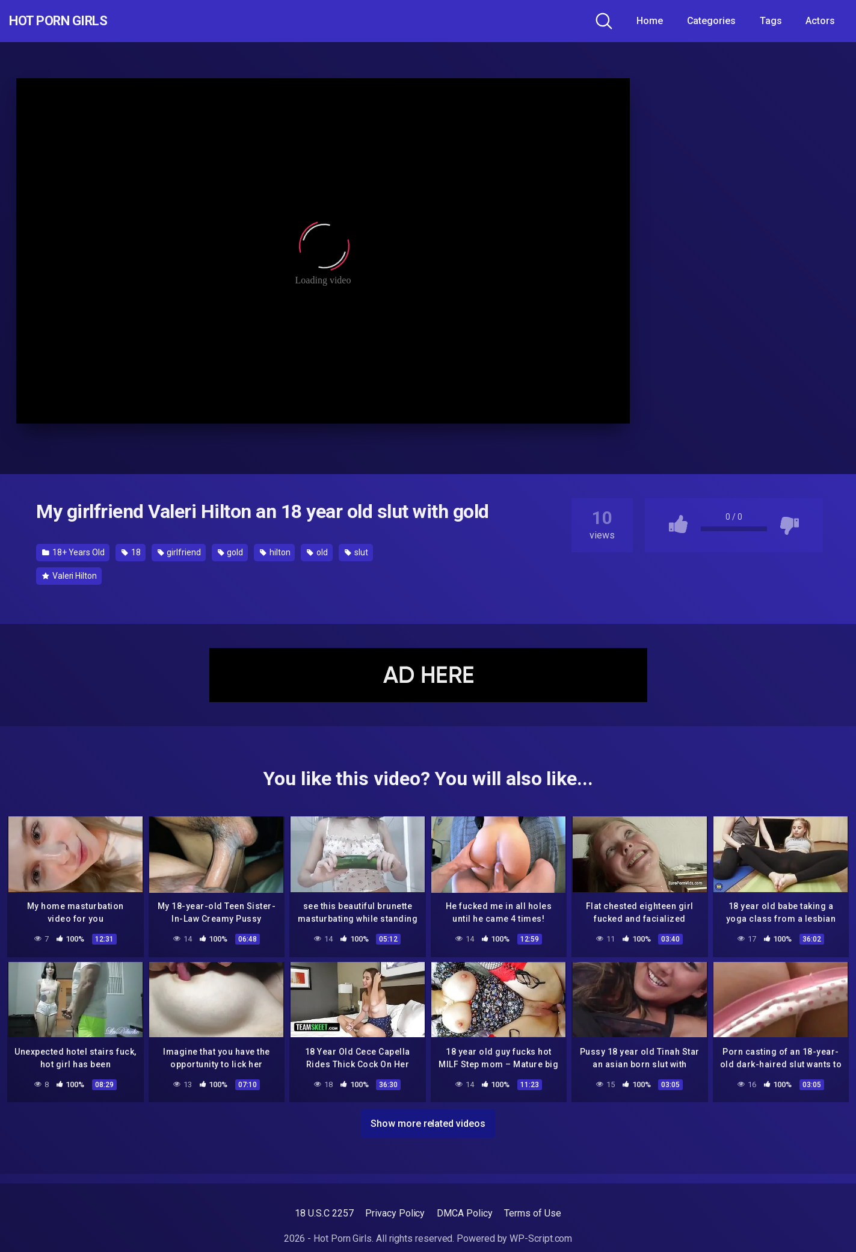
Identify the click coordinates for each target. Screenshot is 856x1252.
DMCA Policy (464, 1213)
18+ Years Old (73, 552)
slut (356, 552)
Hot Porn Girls (73, 21)
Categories (711, 20)
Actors (820, 20)
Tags (771, 20)
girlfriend (179, 552)
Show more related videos (428, 1121)
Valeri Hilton (69, 576)
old (317, 552)
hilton (275, 552)
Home (649, 20)
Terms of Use (532, 1213)
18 (131, 552)
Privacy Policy (395, 1213)
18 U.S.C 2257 (324, 1213)
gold (231, 552)
